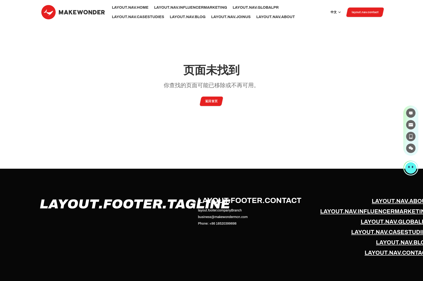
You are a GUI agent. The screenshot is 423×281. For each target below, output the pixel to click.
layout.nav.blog (187, 17)
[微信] (410, 148)
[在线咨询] (410, 113)
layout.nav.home (130, 7)
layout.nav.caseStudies (138, 17)
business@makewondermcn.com (223, 217)
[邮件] (410, 124)
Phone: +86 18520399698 (217, 223)
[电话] (410, 136)
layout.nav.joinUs (231, 17)
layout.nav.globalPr (256, 7)
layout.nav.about (275, 17)
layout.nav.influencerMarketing (190, 7)
